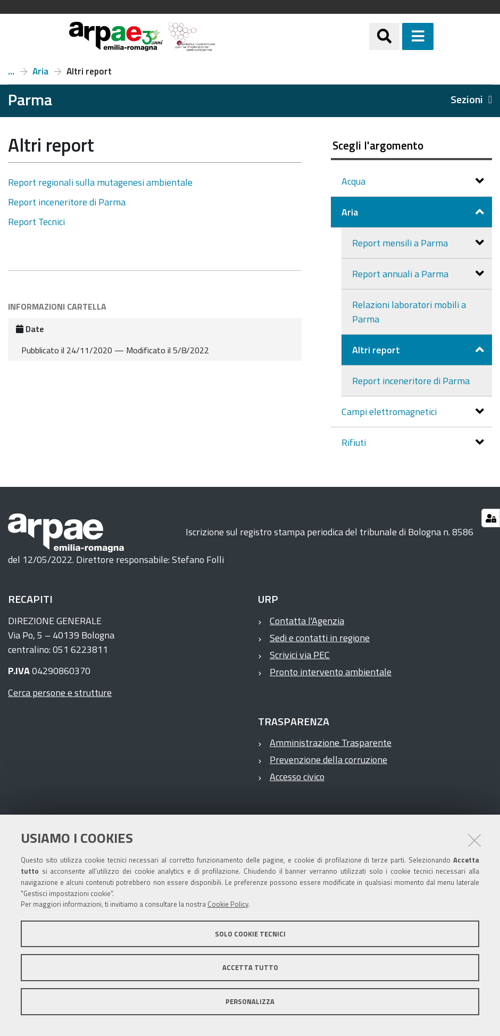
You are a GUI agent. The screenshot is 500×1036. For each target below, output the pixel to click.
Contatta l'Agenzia (307, 621)
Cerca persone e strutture (60, 692)
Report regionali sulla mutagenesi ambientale (100, 182)
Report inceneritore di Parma (67, 202)
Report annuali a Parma (401, 274)
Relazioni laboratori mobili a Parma (409, 311)
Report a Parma (11, 71)
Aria (40, 71)
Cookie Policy (227, 904)
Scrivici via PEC (300, 655)
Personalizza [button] (250, 1001)
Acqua (354, 181)
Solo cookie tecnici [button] (250, 934)
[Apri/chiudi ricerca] (397, 36)
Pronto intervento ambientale (330, 672)
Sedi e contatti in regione (320, 638)
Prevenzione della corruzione (328, 759)
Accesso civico (297, 776)
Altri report (377, 350)
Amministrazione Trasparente (330, 742)
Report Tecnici (36, 221)
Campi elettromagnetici (390, 411)
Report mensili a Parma (401, 243)
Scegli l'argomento (377, 145)
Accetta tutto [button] (250, 967)
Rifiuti (354, 442)
